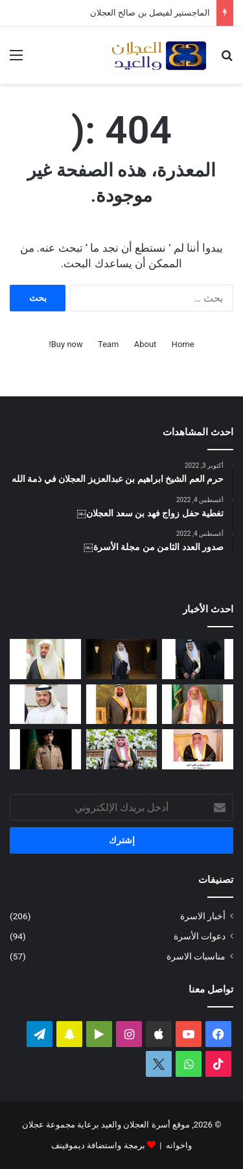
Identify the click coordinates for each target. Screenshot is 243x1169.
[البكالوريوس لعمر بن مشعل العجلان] (197, 659)
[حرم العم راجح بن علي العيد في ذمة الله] (197, 749)
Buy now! (65, 344)
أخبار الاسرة (203, 916)
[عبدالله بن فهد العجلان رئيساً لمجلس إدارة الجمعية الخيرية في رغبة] (45, 659)
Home (183, 344)
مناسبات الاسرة (196, 956)
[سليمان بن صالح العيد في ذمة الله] (121, 704)
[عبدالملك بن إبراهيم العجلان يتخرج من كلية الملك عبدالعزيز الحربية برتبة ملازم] (45, 749)
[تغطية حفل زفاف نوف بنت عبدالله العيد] (121, 749)
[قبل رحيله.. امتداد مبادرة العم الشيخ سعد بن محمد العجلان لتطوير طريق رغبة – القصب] (197, 704)
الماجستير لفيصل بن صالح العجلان (150, 13)
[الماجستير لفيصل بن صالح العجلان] (121, 659)
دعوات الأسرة (200, 936)
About (145, 344)
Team (108, 344)
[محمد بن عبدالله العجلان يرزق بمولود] (45, 704)
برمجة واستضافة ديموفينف (98, 1145)
